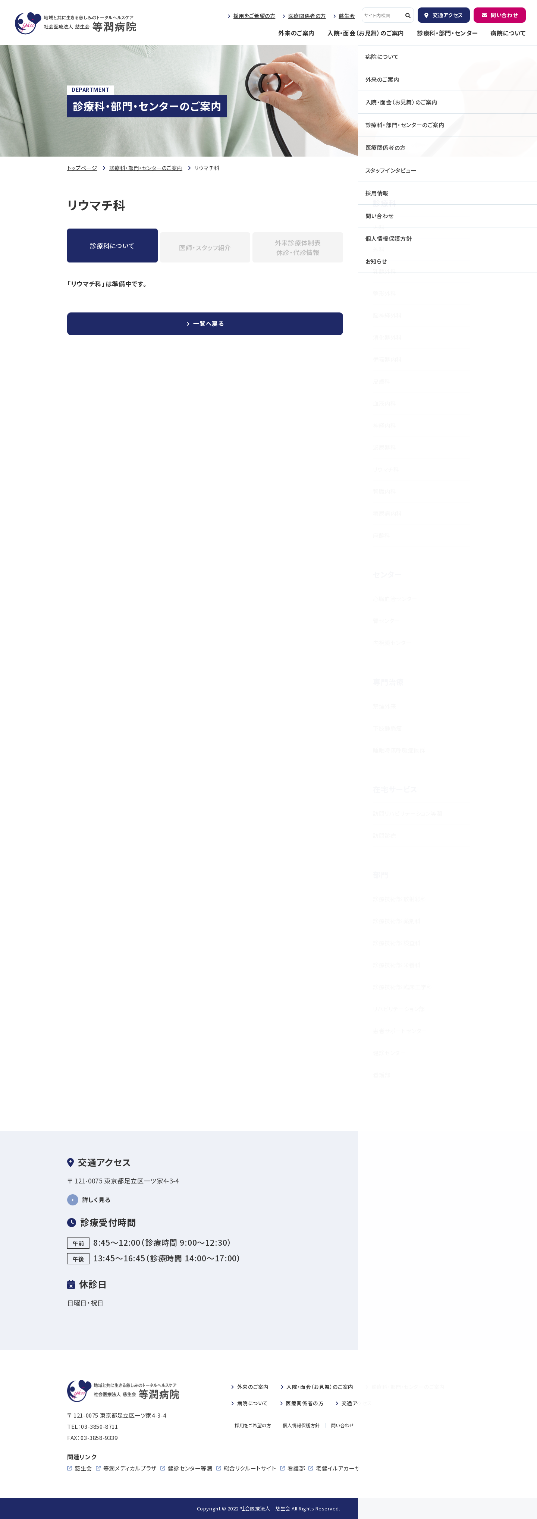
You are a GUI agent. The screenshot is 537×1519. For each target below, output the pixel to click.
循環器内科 (387, 359)
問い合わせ (504, 15)
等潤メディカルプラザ (130, 1468)
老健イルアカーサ (338, 1468)
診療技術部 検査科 (397, 943)
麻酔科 (381, 535)
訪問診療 (384, 835)
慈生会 (347, 15)
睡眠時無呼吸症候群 (399, 750)
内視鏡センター (392, 643)
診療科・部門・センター (447, 32)
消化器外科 (387, 337)
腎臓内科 (384, 491)
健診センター (389, 1053)
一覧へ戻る (208, 324)
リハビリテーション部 (399, 1009)
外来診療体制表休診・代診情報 (298, 247)
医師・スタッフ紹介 (205, 247)
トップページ (82, 168)
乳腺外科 (384, 271)
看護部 (381, 1075)
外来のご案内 (296, 32)
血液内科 (384, 403)
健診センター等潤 (190, 1468)
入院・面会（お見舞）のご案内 (365, 32)
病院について (508, 32)
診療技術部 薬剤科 (397, 921)
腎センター (386, 621)
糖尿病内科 (387, 513)
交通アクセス (448, 15)
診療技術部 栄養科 (397, 965)
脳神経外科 (387, 315)
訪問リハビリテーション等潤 (407, 813)
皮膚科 (381, 381)
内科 (378, 227)
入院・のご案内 (325, 1386)
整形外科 (384, 293)
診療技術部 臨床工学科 (403, 987)
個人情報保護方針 (303, 1425)
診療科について (112, 245)
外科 (378, 249)
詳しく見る (97, 1199)
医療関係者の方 (307, 15)
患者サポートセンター (400, 1031)
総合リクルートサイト (250, 1468)
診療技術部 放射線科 (400, 899)
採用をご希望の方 (254, 15)
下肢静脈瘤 (387, 728)
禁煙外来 (384, 706)
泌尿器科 (384, 447)
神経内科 (384, 425)
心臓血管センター (395, 599)
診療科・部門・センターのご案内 (145, 168)
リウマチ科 (386, 469)
